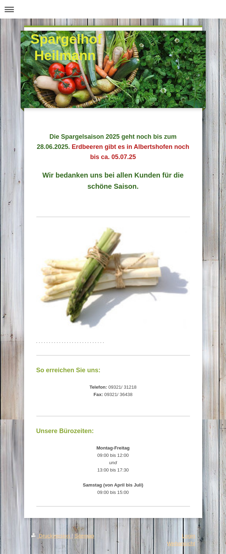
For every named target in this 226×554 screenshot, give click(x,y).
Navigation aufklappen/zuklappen (113, 9)
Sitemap (84, 536)
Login (188, 536)
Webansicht (181, 543)
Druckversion (51, 536)
